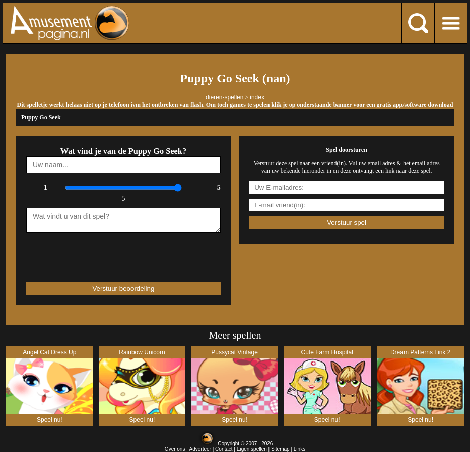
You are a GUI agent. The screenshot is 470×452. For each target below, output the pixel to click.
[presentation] (85, 253)
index (257, 97)
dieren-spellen (224, 97)
